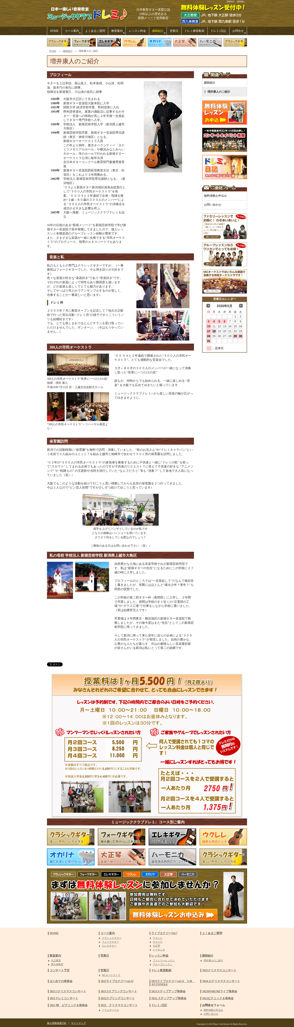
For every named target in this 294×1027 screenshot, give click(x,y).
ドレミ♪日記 (218, 30)
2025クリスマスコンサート (219, 970)
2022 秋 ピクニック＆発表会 (69, 1005)
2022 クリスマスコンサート (119, 1005)
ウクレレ (158, 938)
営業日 (174, 30)
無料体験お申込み (215, 195)
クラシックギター (111, 938)
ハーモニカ (159, 949)
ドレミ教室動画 (194, 30)
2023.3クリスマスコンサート (68, 991)
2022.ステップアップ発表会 (168, 998)
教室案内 (118, 32)
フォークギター (110, 941)
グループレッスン (162, 964)
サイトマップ (78, 1023)
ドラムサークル (110, 1010)
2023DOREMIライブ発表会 (219, 991)
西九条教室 (57, 964)
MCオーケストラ (111, 975)
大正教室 (56, 960)
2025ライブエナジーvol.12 (116, 981)
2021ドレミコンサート (64, 998)
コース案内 (73, 32)
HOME (54, 30)
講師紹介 (159, 32)
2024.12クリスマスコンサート (221, 981)
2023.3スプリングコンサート (118, 991)
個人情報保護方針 (57, 1023)
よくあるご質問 (95, 30)
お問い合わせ (212, 204)
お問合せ (239, 32)
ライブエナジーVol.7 (164, 933)
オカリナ (158, 941)
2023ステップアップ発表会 (168, 991)
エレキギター (109, 945)
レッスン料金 (137, 30)
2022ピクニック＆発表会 (218, 998)
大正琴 (156, 945)
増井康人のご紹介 (218, 91)
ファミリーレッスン (164, 960)
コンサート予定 (60, 970)
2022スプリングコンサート (117, 998)
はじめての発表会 (61, 981)
